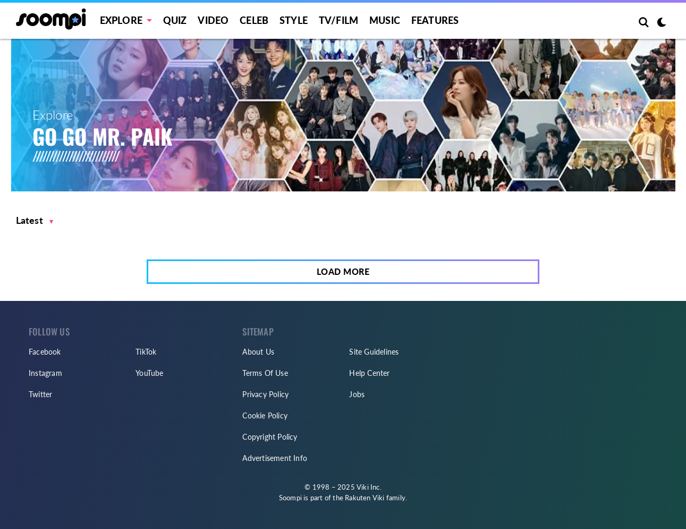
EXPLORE (121, 20)
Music (384, 20)
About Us (258, 351)
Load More (343, 271)
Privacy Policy (265, 394)
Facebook (45, 351)
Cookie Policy (264, 415)
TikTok (145, 351)
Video (213, 20)
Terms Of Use (264, 372)
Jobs (357, 394)
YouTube (149, 372)
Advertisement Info (274, 458)
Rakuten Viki (364, 497)
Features (435, 20)
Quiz (175, 20)
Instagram (45, 372)
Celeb (254, 20)
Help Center (369, 372)
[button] (35, 220)
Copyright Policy (269, 436)
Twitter (40, 394)
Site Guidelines (374, 351)
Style (294, 20)
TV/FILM (338, 20)
